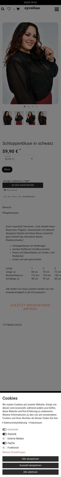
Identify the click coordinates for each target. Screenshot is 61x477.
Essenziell (13, 429)
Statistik (12, 434)
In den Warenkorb (23, 185)
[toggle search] (3, 9)
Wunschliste (11, 190)
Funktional (13, 447)
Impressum (35, 422)
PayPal (11, 443)
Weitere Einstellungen (13, 452)
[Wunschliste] (9, 9)
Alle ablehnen (30, 472)
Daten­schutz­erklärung (15, 422)
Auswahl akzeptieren (30, 465)
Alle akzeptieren (30, 459)
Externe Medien (16, 438)
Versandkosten (28, 197)
